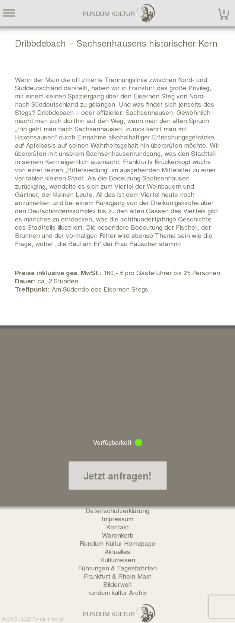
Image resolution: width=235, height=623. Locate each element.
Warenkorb (117, 534)
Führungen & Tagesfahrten (117, 567)
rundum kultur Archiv (117, 592)
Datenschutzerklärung (117, 510)
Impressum (117, 518)
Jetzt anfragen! (117, 475)
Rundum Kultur (48, 619)
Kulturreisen (117, 559)
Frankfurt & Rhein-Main (118, 575)
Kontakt (117, 526)
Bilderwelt (117, 584)
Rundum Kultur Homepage (117, 543)
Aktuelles (117, 551)
